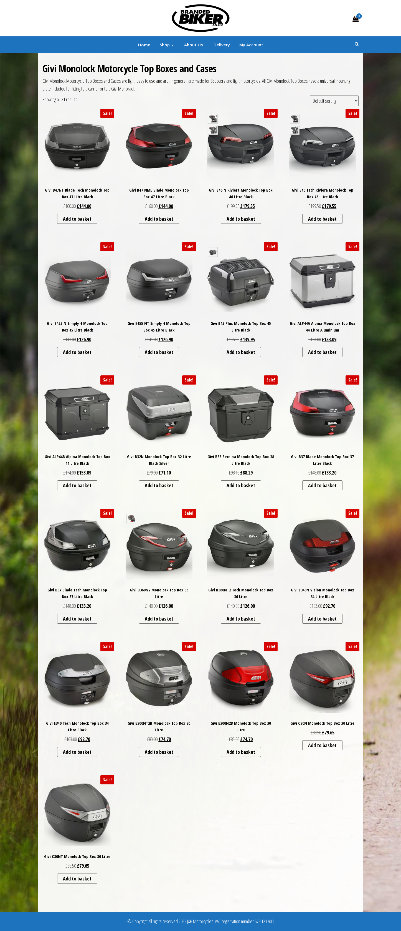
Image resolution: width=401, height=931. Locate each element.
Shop (167, 44)
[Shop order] (334, 101)
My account (251, 44)
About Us (193, 44)
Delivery (221, 44)
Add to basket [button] (77, 218)
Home (144, 44)
